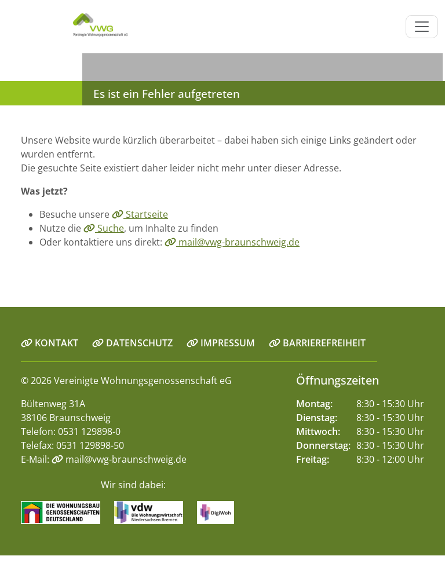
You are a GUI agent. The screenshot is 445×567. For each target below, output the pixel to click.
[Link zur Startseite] (67, 27)
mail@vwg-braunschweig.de (232, 242)
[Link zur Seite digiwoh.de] (221, 512)
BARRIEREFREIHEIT (317, 342)
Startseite (140, 214)
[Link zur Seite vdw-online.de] (154, 512)
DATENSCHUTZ (132, 342)
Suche (103, 228)
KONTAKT (49, 342)
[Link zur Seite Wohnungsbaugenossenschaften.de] (66, 512)
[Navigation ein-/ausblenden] (422, 26)
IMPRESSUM (221, 342)
